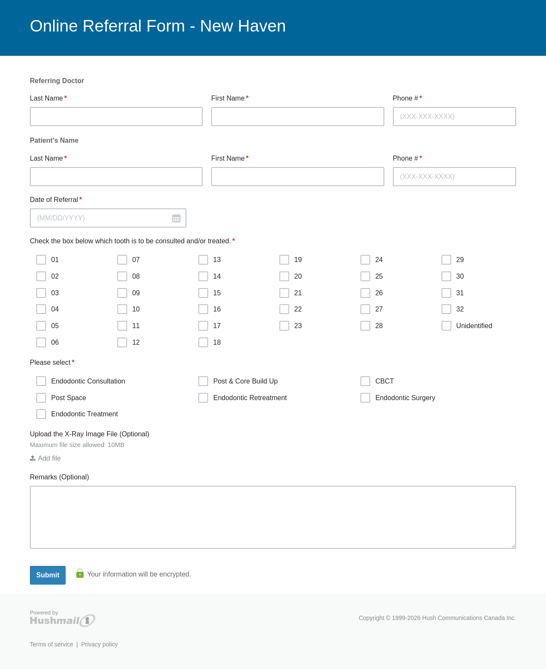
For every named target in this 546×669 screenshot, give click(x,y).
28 (371, 326)
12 (128, 342)
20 (290, 276)
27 (371, 309)
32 (452, 309)
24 (371, 260)
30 (452, 276)
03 (47, 293)
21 (290, 293)
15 (209, 293)
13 (209, 260)
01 (47, 260)
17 (209, 326)
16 (209, 309)
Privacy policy (99, 644)
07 (128, 260)
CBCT (377, 381)
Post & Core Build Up (238, 381)
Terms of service (51, 644)
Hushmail (63, 619)
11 (128, 326)
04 (47, 309)
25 (371, 276)
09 (128, 293)
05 (47, 326)
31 (452, 293)
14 (209, 276)
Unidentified (467, 326)
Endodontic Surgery (398, 398)
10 (128, 309)
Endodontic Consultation (80, 381)
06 (47, 342)
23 (290, 326)
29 (452, 260)
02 (47, 276)
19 (290, 260)
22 (290, 309)
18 (209, 342)
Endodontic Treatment (77, 414)
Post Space (61, 398)
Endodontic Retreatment (242, 398)
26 (371, 293)
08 (128, 276)
